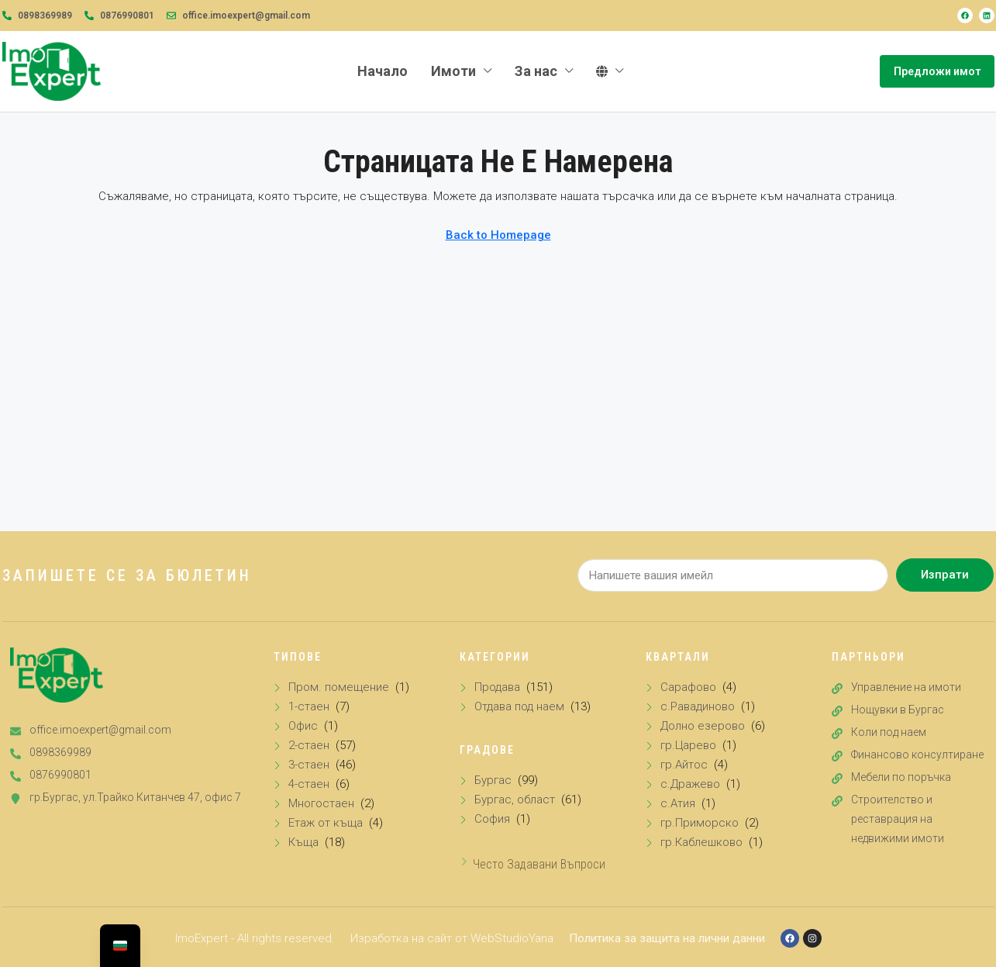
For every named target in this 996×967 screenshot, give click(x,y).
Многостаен (321, 803)
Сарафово (688, 687)
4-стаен (308, 784)
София (492, 819)
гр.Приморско (699, 823)
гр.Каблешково (701, 842)
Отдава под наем (519, 706)
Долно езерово (702, 726)
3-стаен (308, 765)
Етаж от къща (325, 823)
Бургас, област (514, 799)
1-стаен (308, 706)
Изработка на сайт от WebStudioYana (451, 938)
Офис (303, 726)
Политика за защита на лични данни (667, 938)
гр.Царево (688, 745)
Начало (382, 71)
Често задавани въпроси (539, 864)
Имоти (453, 71)
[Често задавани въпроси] (464, 861)
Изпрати (945, 575)
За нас (536, 71)
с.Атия (677, 803)
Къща (303, 842)
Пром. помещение (338, 687)
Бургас (493, 780)
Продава (497, 687)
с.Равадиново (697, 706)
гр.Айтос (684, 765)
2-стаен (308, 745)
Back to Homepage (498, 235)
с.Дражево (690, 784)
